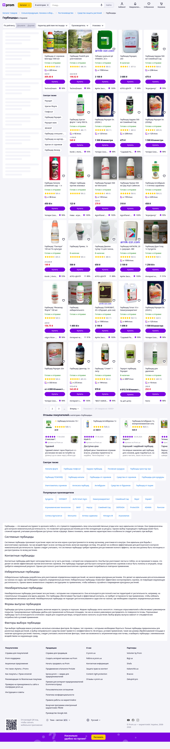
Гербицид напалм (76, 484)
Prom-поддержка (12, 665)
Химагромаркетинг (101, 506)
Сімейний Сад (104, 514)
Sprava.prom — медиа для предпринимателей (57, 682)
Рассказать (98, 744)
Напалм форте (51, 476)
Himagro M (108, 523)
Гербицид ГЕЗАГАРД (54, 484)
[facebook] (133, 727)
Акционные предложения (16, 671)
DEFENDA (120, 514)
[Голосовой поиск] (101, 5)
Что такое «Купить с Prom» (17, 676)
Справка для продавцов (56, 660)
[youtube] (128, 727)
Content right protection (96, 681)
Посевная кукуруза (116, 476)
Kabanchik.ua (132, 676)
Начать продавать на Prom (58, 671)
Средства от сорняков (126, 484)
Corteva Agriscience (53, 523)
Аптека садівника (89, 523)
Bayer (136, 506)
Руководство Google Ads (56, 720)
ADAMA (148, 514)
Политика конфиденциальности (60, 702)
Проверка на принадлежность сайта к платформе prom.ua (22, 692)
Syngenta (49, 506)
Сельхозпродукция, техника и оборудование (37, 13)
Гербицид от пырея (144, 493)
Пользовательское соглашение (59, 697)
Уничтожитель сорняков (56, 493)
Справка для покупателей (16, 660)
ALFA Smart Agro (80, 506)
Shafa (129, 671)
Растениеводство (65, 13)
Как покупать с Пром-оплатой (18, 681)
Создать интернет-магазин (57, 665)
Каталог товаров (10, 13)
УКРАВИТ (63, 506)
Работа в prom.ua (94, 665)
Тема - (56, 727)
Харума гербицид (94, 476)
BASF (78, 514)
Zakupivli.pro (132, 686)
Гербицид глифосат (72, 476)
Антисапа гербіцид (80, 493)
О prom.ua (91, 660)
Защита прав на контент (97, 676)
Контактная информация (97, 671)
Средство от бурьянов (120, 493)
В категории (42, 5)
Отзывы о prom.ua (94, 686)
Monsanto (72, 523)
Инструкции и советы (14, 699)
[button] (55, 82)
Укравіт (148, 506)
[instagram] (137, 727)
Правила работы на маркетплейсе (61, 707)
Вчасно (130, 681)
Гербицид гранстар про (140, 476)
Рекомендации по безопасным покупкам (23, 686)
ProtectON (134, 514)
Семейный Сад (122, 506)
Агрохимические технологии (58, 514)
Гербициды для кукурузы (153, 484)
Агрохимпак (124, 523)
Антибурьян (100, 493)
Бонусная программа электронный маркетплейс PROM (61, 713)
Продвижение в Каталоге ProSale (60, 676)
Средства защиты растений (89, 13)
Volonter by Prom (134, 660)
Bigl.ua (130, 665)
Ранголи (160, 514)
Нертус (89, 514)
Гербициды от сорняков (100, 484)
